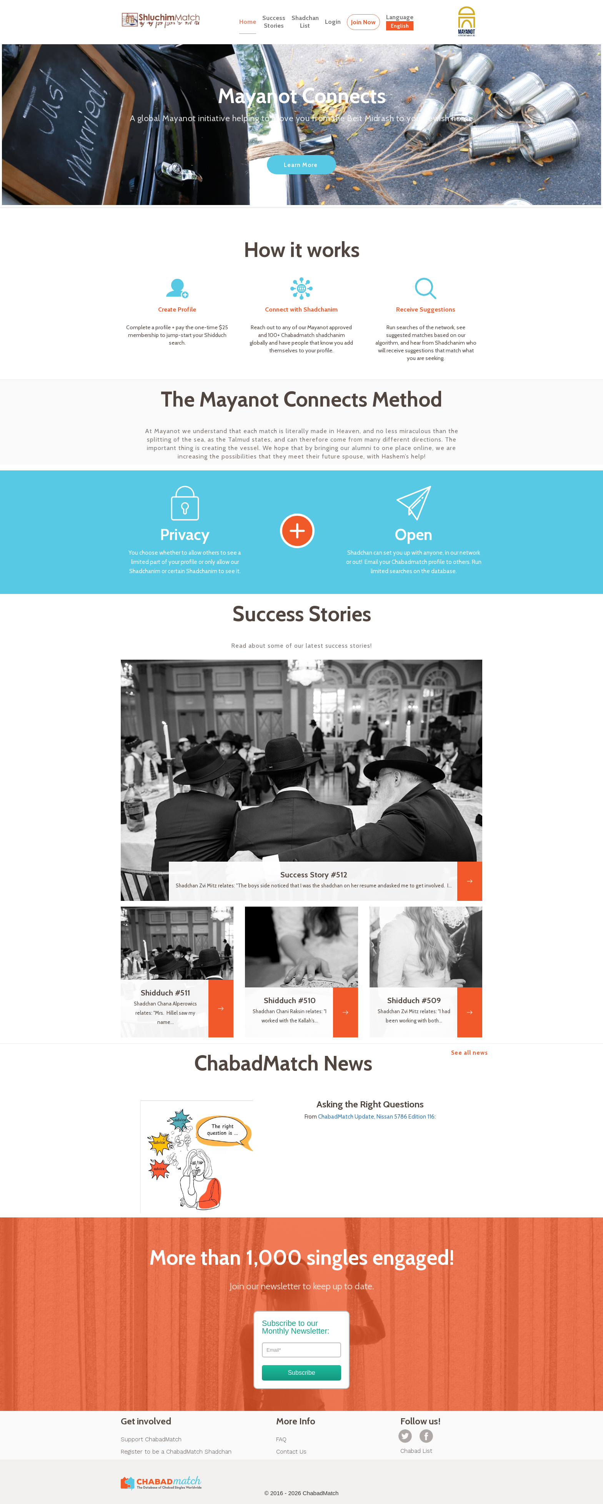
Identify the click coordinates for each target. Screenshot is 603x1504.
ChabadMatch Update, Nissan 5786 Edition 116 (376, 1116)
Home (247, 21)
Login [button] (333, 21)
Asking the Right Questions (370, 1104)
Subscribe (301, 1372)
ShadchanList (305, 21)
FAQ (281, 1439)
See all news (469, 1052)
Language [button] (399, 21)
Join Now (363, 22)
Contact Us (291, 1451)
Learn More (301, 165)
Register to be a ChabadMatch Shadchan (176, 1451)
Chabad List (416, 1450)
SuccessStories (273, 21)
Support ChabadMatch (151, 1439)
